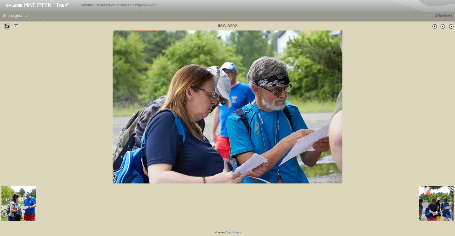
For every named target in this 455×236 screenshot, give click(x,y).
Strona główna (15, 15)
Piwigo (236, 232)
